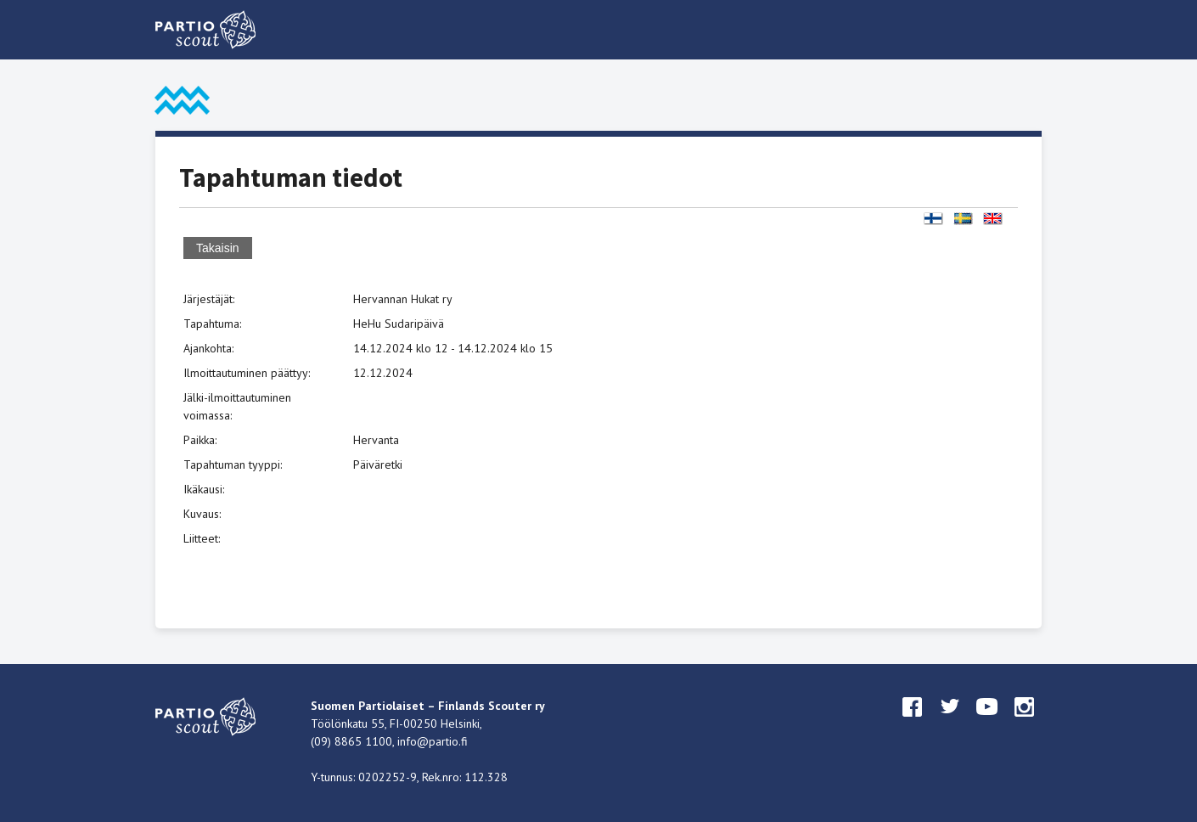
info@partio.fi (432, 741)
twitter (950, 722)
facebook (913, 722)
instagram (1025, 722)
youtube (987, 722)
